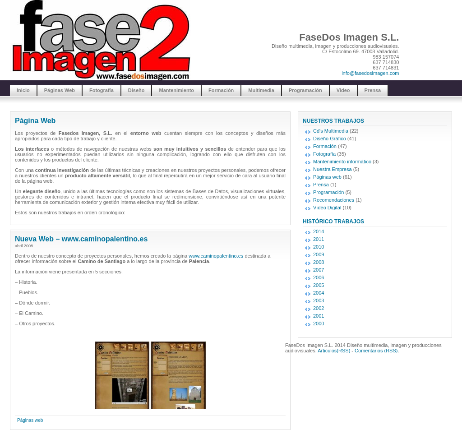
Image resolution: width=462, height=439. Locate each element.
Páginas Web (59, 90)
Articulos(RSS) (334, 350)
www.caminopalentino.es (216, 256)
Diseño (136, 90)
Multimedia (261, 90)
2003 (318, 300)
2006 (318, 277)
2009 (318, 254)
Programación (305, 90)
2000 (318, 323)
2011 (318, 239)
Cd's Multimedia (330, 131)
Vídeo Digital (327, 207)
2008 (318, 262)
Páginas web (30, 420)
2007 (318, 270)
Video (343, 90)
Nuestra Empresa (332, 169)
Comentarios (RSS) (376, 350)
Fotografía (101, 90)
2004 (318, 293)
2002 (318, 308)
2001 (318, 316)
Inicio (23, 90)
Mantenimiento (176, 90)
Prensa (373, 90)
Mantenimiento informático (342, 161)
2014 (318, 231)
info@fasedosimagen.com (370, 73)
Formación (221, 90)
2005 (318, 285)
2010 (318, 247)
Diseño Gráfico (329, 138)
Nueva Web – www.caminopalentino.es (81, 239)
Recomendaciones (333, 200)
